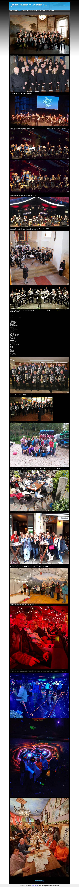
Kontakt (39, 10)
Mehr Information (35, 885)
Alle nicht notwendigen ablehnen (52, 885)
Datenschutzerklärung (39, 880)
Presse (35, 10)
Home (11, 10)
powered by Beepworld (39, 881)
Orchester (19, 10)
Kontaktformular (45, 10)
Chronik (24, 10)
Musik (28, 10)
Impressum (51, 10)
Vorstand (15, 10)
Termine (31, 10)
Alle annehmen (42, 885)
